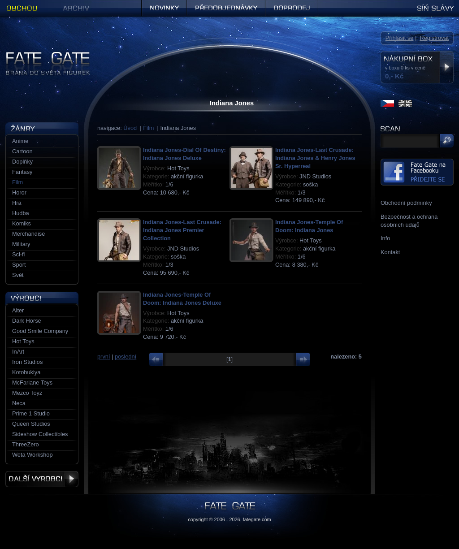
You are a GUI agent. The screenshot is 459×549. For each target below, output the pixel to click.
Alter (18, 310)
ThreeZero (25, 444)
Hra (17, 202)
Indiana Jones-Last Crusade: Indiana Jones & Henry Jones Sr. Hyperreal (315, 158)
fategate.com (257, 519)
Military (21, 244)
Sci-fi (18, 254)
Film (148, 128)
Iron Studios (27, 362)
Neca (19, 403)
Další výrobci (41, 479)
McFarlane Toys (32, 382)
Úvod (130, 128)
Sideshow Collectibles (40, 434)
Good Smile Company (40, 331)
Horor (19, 192)
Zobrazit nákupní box (446, 67)
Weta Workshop (32, 454)
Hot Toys (23, 341)
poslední (125, 356)
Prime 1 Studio (31, 413)
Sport (19, 264)
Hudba (20, 213)
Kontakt (390, 252)
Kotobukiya (26, 372)
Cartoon (22, 151)
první (103, 356)
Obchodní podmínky (406, 202)
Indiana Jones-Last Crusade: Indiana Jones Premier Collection (182, 230)
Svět (18, 275)
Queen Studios (31, 423)
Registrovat (434, 38)
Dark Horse (26, 320)
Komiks (21, 223)
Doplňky (22, 161)
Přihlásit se (399, 38)
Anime (20, 141)
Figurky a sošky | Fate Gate (40, 55)
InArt (18, 351)
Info (385, 238)
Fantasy (22, 172)
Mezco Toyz (27, 392)
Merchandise (28, 233)
